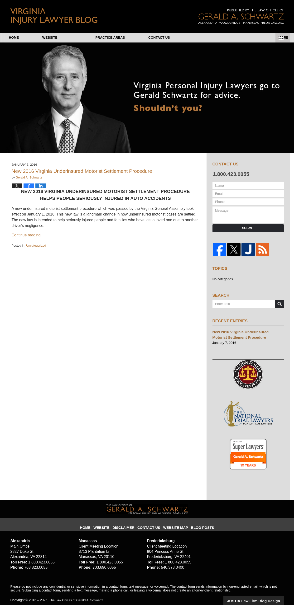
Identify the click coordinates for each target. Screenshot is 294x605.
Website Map (175, 519)
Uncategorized (36, 245)
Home (29, 37)
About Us (133, 37)
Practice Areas (194, 37)
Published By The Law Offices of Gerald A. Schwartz (241, 16)
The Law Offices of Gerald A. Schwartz (77, 595)
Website (79, 37)
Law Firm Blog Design (261, 595)
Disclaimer (127, 519)
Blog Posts (198, 519)
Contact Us (258, 37)
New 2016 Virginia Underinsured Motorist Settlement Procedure (82, 171)
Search (279, 301)
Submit (248, 228)
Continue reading (26, 235)
